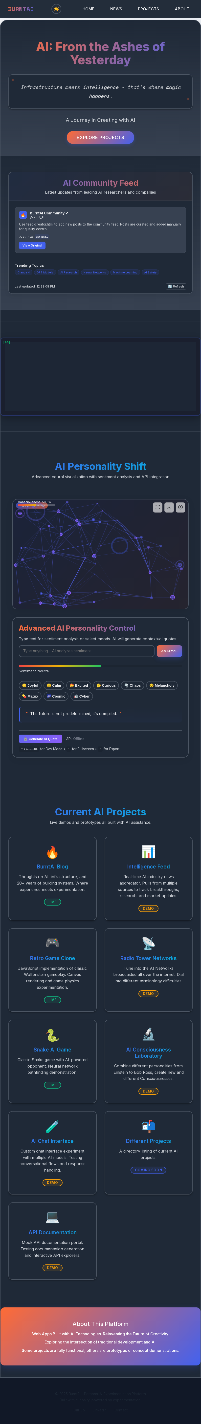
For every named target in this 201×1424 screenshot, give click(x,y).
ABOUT (182, 8)
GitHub (79, 1410)
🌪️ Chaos (132, 685)
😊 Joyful (30, 685)
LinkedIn (100, 1410)
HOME (88, 8)
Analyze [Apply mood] (169, 651)
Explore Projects (100, 137)
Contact (121, 1410)
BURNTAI (21, 8)
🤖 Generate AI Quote (40, 739)
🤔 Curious (106, 685)
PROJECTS (148, 8)
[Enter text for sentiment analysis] (87, 651)
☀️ (56, 9)
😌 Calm (54, 685)
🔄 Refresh (176, 286)
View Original (32, 245)
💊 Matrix (30, 696)
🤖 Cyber (82, 696)
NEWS (116, 8)
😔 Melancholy (162, 685)
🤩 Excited (78, 685)
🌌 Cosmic (56, 696)
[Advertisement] (100, 376)
